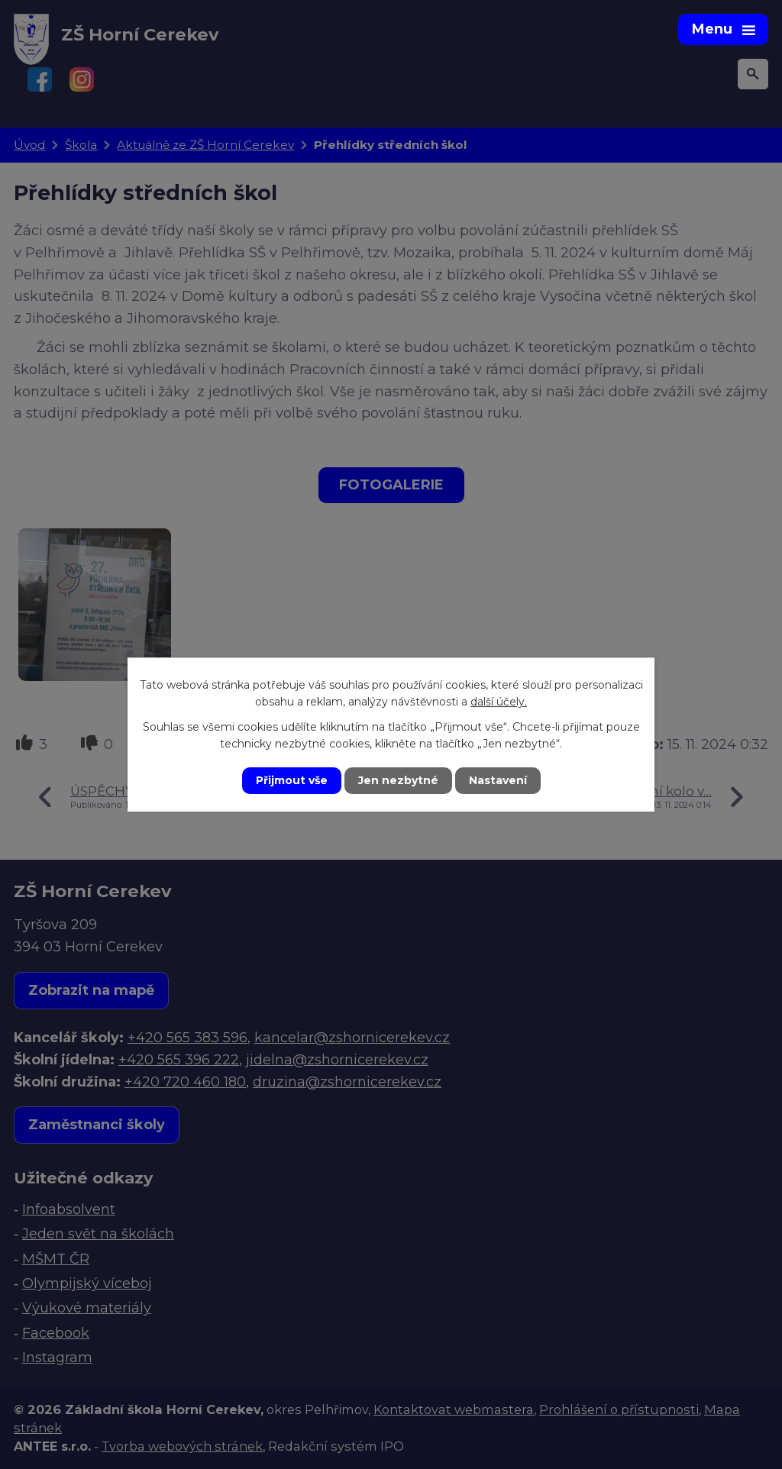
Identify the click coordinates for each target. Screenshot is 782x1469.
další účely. (498, 702)
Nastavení (498, 780)
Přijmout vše (292, 780)
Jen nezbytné (398, 780)
